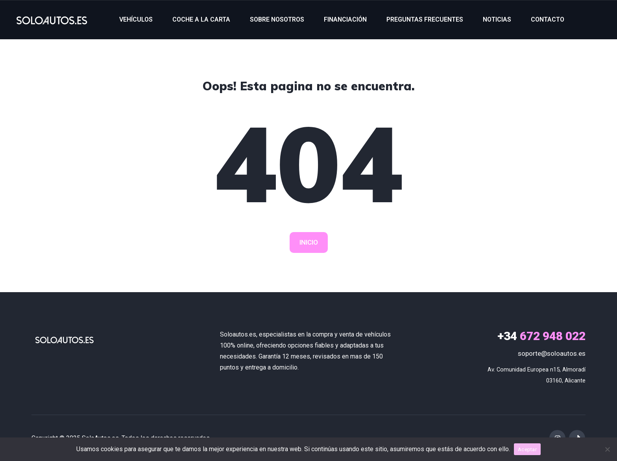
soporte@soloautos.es (552, 353)
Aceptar (527, 449)
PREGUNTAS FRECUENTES (424, 19)
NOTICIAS (497, 19)
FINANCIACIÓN (345, 19)
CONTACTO (547, 19)
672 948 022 (541, 336)
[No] (607, 449)
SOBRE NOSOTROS (277, 19)
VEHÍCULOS (136, 19)
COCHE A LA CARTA (201, 19)
